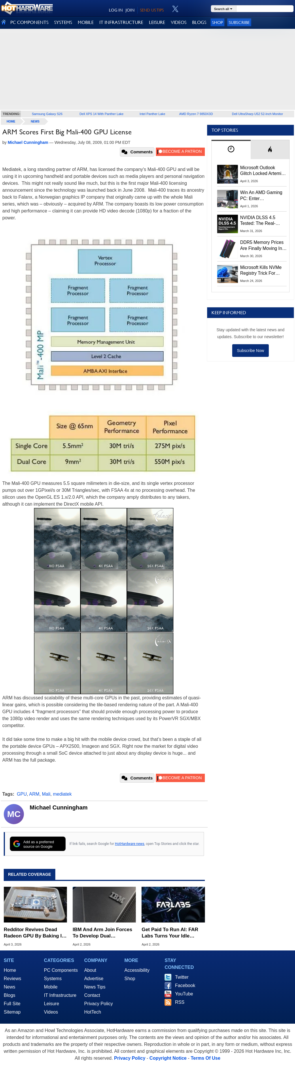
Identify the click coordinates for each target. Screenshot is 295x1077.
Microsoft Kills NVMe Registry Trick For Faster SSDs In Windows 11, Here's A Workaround (262, 270)
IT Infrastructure (60, 995)
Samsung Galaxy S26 (47, 114)
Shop (217, 22)
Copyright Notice (168, 1058)
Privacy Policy (98, 1003)
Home (10, 970)
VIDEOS (178, 22)
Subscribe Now (250, 350)
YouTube (184, 993)
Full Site (12, 1003)
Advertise (93, 978)
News (35, 121)
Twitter (181, 977)
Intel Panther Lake (152, 114)
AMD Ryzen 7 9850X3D (196, 114)
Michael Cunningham (59, 807)
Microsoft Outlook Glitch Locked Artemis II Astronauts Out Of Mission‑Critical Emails (262, 171)
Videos (51, 1012)
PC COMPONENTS (29, 22)
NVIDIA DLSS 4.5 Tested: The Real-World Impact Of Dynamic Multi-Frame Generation (261, 221)
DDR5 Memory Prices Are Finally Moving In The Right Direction (262, 245)
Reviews (12, 978)
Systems (53, 978)
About (90, 970)
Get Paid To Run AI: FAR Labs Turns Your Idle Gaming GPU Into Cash (170, 933)
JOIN (130, 10)
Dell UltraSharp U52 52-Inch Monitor (257, 114)
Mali (46, 794)
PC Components (61, 970)
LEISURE (157, 22)
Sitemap (12, 1012)
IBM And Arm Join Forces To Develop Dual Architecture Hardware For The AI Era (103, 933)
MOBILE (86, 22)
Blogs (9, 995)
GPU (22, 794)
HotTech (92, 1012)
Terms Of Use (205, 1058)
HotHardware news (129, 844)
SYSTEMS (63, 22)
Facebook (185, 985)
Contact (92, 995)
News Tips (94, 986)
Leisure (51, 1003)
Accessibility (137, 970)
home (11, 121)
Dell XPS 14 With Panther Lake (102, 114)
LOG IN (116, 10)
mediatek (62, 794)
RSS (179, 1002)
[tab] (231, 149)
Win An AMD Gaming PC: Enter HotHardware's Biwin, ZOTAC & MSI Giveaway (261, 196)
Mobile (51, 986)
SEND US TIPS (152, 10)
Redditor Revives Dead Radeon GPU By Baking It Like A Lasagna (33, 933)
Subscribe (239, 22)
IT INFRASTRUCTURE (121, 22)
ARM (34, 794)
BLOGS (199, 22)
